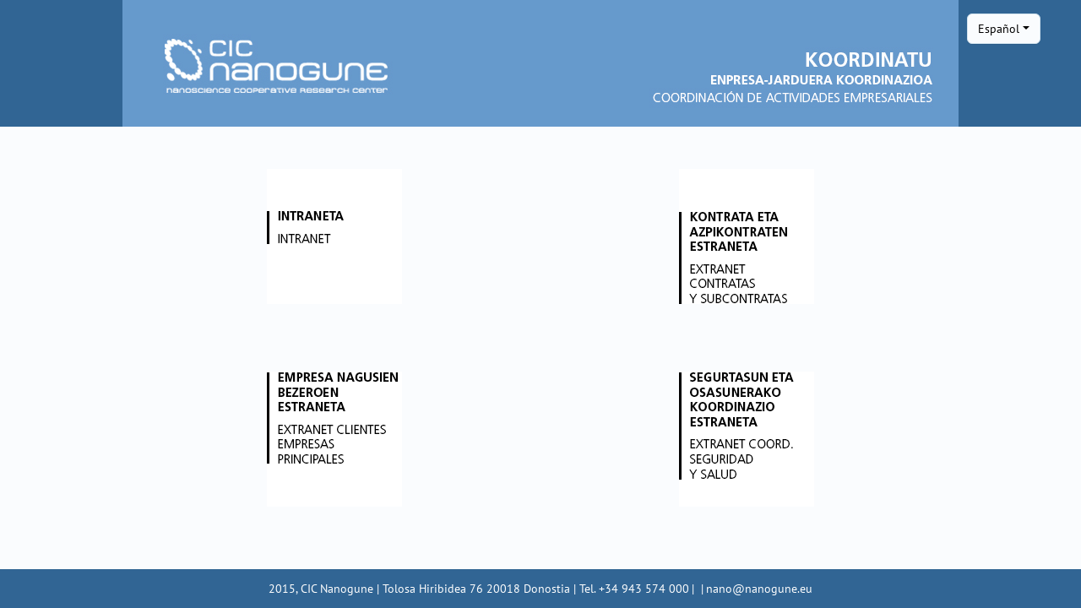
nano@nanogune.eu (759, 588)
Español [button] (998, 28)
